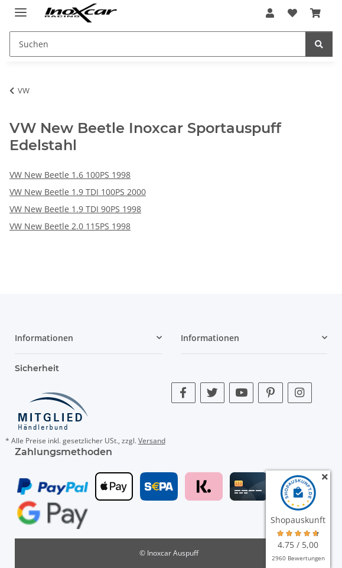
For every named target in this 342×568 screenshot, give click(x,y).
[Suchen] (319, 44)
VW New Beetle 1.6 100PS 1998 (70, 174)
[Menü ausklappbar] (21, 7)
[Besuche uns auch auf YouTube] (241, 392)
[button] (270, 13)
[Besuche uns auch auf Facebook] (183, 392)
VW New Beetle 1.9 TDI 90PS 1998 (75, 209)
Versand (151, 441)
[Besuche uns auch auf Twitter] (212, 392)
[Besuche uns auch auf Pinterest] (270, 392)
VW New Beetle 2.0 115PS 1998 (70, 226)
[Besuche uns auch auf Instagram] (300, 392)
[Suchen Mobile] (157, 44)
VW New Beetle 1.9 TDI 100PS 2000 (77, 191)
